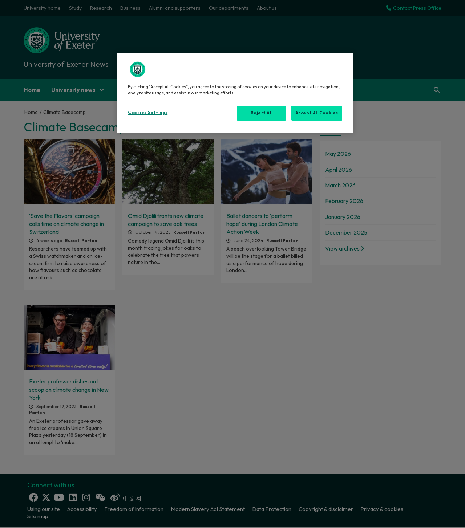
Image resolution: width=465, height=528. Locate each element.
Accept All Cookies (316, 112)
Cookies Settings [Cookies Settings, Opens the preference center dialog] (147, 112)
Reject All (262, 112)
